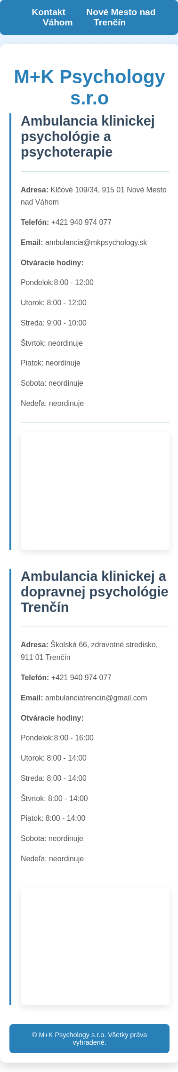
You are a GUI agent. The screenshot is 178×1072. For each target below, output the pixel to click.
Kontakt (48, 12)
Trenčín (110, 22)
